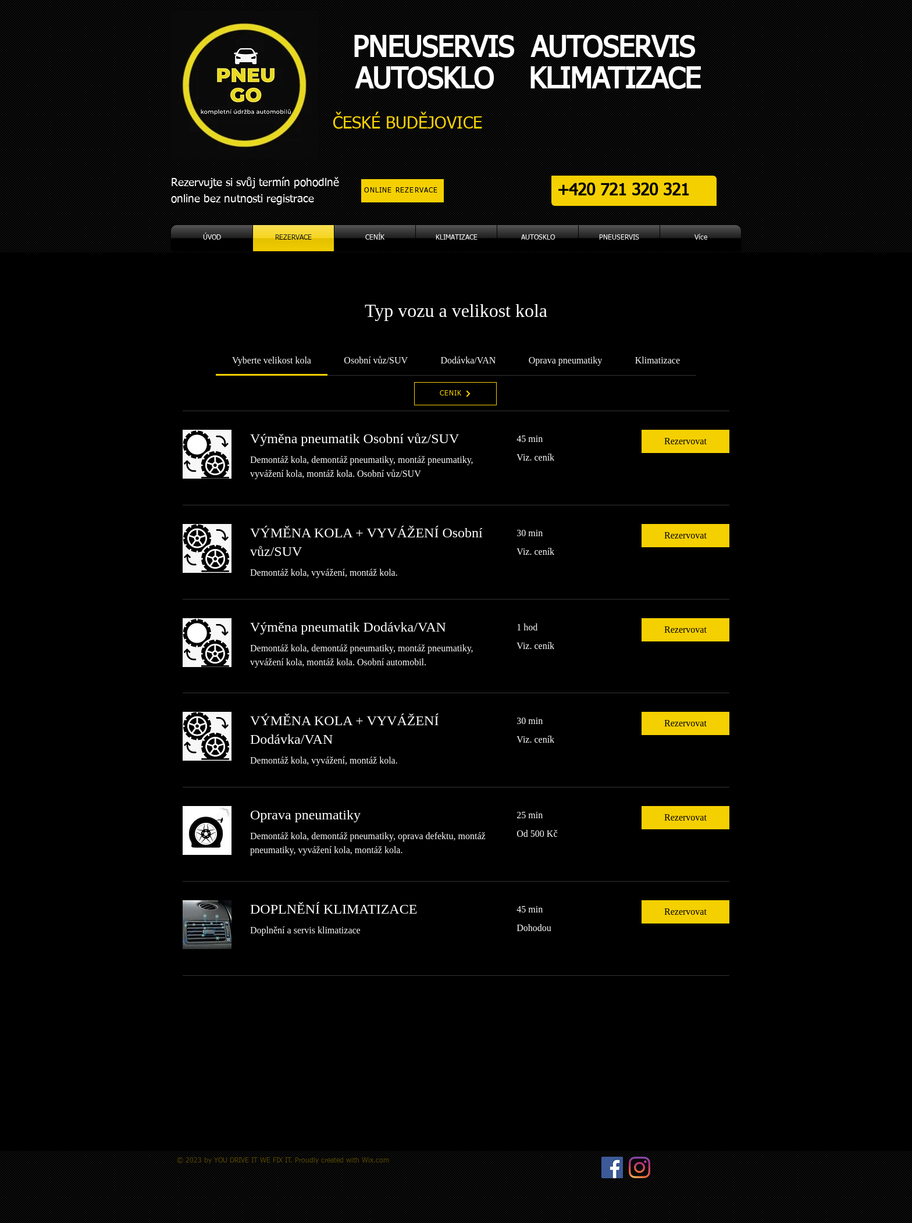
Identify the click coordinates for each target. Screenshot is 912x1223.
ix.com (378, 1160)
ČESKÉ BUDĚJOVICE (407, 123)
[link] (271, 360)
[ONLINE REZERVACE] (402, 190)
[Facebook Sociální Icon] (612, 1167)
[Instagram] (639, 1167)
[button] (685, 441)
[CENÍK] (455, 393)
